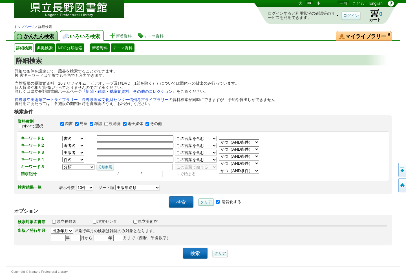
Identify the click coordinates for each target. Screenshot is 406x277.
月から (81, 238)
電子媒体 (135, 124)
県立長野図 (64, 221)
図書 (69, 124)
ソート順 (129, 187)
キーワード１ (33, 138)
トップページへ (402, 185)
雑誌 (98, 124)
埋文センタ (105, 221)
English (376, 3)
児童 (83, 124)
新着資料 (100, 48)
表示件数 (76, 187)
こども (358, 3)
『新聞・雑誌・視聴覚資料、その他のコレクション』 (129, 91)
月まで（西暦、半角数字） (142, 238)
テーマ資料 (123, 48)
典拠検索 (45, 48)
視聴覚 (115, 124)
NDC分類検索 (70, 48)
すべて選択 (33, 126)
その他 (156, 124)
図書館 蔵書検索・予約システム (73, 12)
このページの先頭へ (402, 170)
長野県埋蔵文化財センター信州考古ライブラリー (125, 99)
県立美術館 (145, 221)
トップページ (24, 27)
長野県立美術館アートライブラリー (46, 99)
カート (373, 15)
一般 (343, 3)
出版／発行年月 (31, 230)
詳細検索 (24, 48)
